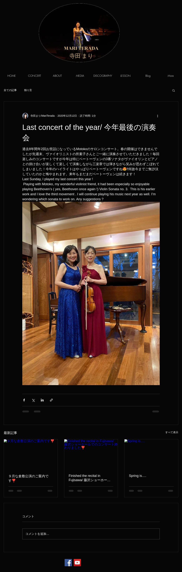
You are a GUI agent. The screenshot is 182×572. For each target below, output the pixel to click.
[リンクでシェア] (51, 400)
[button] (173, 90)
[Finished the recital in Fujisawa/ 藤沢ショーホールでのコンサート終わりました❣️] (91, 454)
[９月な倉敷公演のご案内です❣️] (31, 454)
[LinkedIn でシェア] (42, 400)
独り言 (28, 90)
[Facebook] (68, 562)
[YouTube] (77, 562)
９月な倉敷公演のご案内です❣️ (28, 478)
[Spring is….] (151, 454)
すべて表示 (171, 432)
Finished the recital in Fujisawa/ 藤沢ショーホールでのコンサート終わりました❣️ (89, 478)
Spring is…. (137, 476)
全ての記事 (10, 90)
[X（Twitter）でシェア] (33, 400)
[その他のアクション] (157, 116)
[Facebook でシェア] (24, 400)
